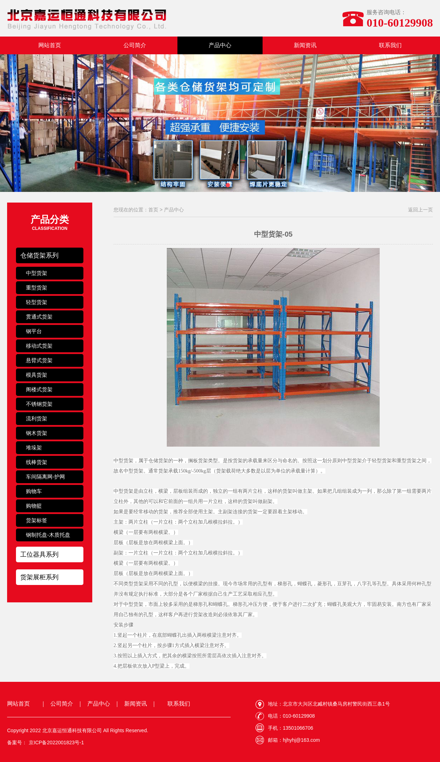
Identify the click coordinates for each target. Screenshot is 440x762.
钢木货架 (36, 433)
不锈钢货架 (39, 404)
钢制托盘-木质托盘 (48, 535)
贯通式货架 (39, 317)
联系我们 (390, 45)
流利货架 (36, 418)
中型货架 (36, 273)
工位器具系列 (39, 554)
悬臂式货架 (39, 360)
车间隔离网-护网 (45, 477)
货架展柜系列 (39, 577)
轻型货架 (36, 302)
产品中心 (220, 45)
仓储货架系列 (39, 255)
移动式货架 (39, 346)
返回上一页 (420, 209)
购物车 (34, 491)
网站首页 (49, 45)
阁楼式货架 (39, 389)
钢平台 (34, 331)
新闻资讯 (305, 45)
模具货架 (36, 375)
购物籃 (34, 506)
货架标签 (36, 520)
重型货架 (36, 288)
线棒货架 (36, 462)
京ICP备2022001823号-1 (56, 742)
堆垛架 (34, 447)
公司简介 (134, 45)
